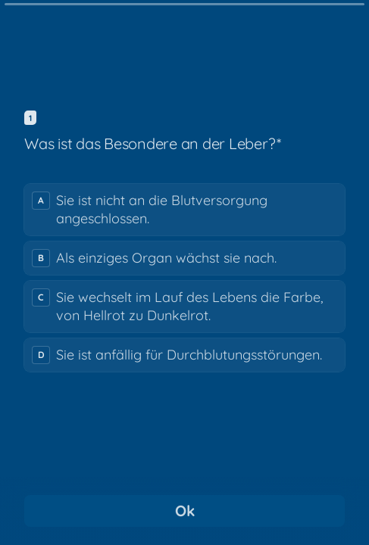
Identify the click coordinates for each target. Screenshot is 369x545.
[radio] (184, 209)
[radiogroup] (184, 278)
